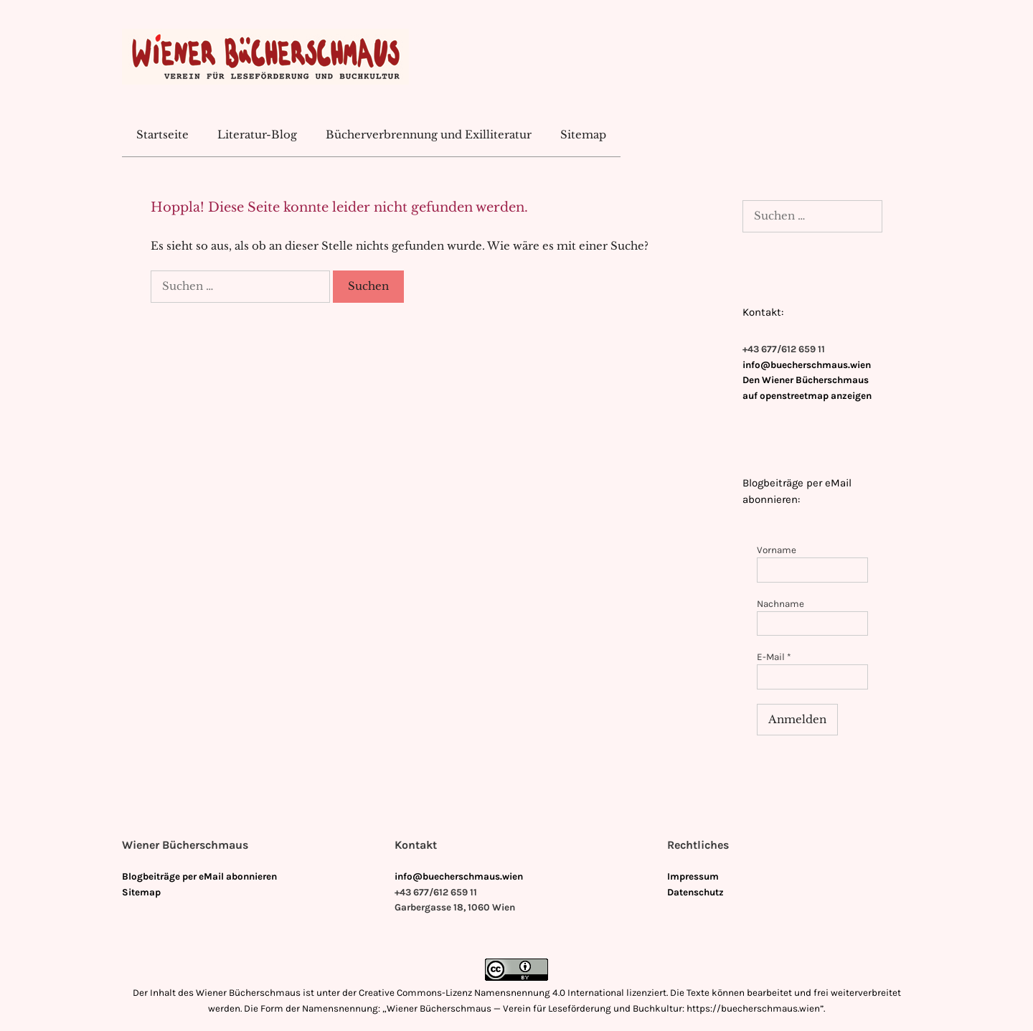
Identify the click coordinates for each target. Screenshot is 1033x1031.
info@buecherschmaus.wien (806, 364)
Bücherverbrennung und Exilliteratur (429, 134)
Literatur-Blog (257, 134)
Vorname (776, 550)
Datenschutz (695, 892)
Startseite (162, 134)
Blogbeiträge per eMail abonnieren (199, 876)
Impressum (693, 876)
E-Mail (774, 656)
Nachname (780, 603)
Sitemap (583, 134)
